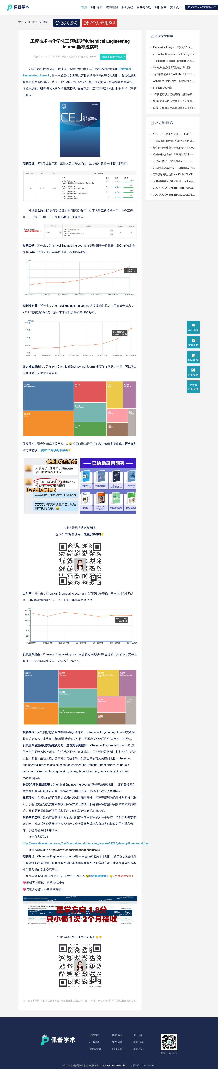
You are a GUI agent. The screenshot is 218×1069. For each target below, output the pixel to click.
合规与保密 (144, 7)
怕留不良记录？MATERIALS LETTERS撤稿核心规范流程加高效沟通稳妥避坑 (174, 74)
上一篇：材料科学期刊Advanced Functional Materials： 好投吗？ (51, 1000)
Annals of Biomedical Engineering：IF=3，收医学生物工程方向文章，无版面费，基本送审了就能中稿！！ (174, 81)
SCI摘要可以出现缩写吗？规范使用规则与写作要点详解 (174, 94)
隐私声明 (117, 1035)
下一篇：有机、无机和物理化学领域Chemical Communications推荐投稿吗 (108, 1000)
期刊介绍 (94, 1042)
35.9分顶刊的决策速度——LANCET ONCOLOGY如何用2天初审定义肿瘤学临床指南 (174, 134)
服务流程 (127, 7)
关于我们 (176, 7)
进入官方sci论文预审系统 (201, 7)
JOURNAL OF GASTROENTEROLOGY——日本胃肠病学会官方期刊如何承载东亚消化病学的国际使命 (174, 187)
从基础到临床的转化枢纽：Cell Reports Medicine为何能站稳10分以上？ (174, 181)
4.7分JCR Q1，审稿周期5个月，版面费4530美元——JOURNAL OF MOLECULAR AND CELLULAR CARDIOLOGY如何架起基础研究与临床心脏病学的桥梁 (174, 161)
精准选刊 (117, 1049)
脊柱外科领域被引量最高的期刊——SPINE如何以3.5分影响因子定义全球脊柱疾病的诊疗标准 (174, 154)
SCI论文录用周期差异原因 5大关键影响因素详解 (174, 101)
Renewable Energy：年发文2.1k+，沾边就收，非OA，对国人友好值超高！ (174, 47)
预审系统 (94, 1035)
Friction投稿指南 (162, 87)
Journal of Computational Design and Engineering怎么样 (174, 54)
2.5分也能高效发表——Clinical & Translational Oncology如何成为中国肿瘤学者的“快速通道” (174, 167)
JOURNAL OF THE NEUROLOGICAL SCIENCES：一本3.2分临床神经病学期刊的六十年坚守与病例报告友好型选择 (174, 194)
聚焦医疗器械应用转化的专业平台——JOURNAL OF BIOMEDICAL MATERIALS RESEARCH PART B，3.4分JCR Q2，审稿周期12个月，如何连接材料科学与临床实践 (174, 147)
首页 (84, 7)
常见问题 (117, 1042)
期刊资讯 (138, 1049)
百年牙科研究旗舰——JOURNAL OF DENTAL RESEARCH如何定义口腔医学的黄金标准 (174, 174)
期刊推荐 (33, 22)
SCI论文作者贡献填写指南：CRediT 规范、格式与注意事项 (174, 107)
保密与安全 (95, 1049)
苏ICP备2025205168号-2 (115, 1065)
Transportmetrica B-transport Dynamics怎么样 (174, 60)
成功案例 (112, 7)
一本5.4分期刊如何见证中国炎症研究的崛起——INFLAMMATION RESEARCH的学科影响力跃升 (174, 140)
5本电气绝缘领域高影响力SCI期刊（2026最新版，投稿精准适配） (174, 67)
